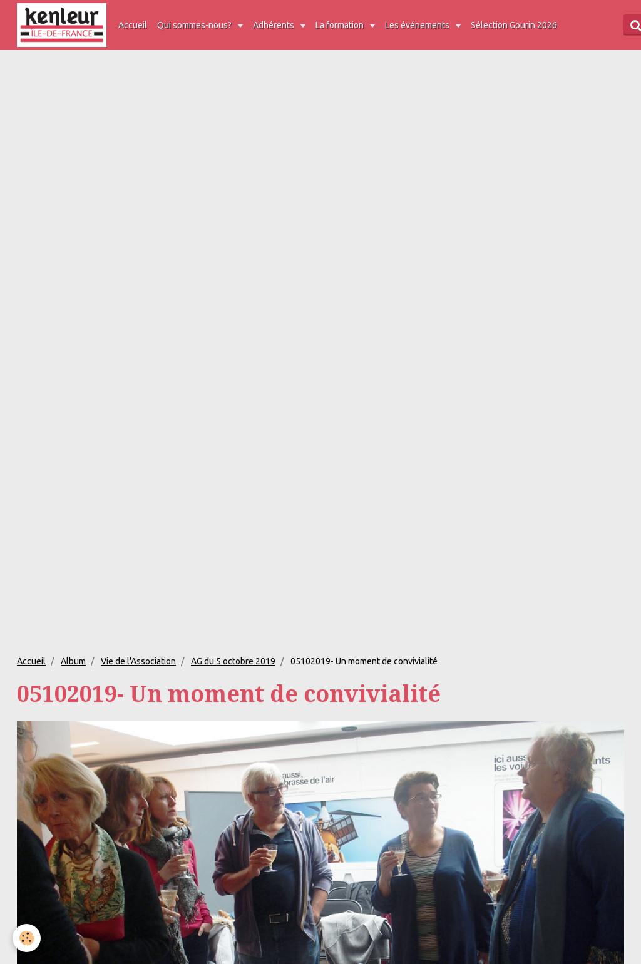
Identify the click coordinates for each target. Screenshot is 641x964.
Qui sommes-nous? (195, 25)
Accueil (132, 25)
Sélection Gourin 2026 (514, 25)
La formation (340, 25)
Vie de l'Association (138, 661)
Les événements (418, 25)
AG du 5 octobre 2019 (233, 661)
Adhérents (274, 25)
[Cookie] (27, 938)
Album (73, 661)
